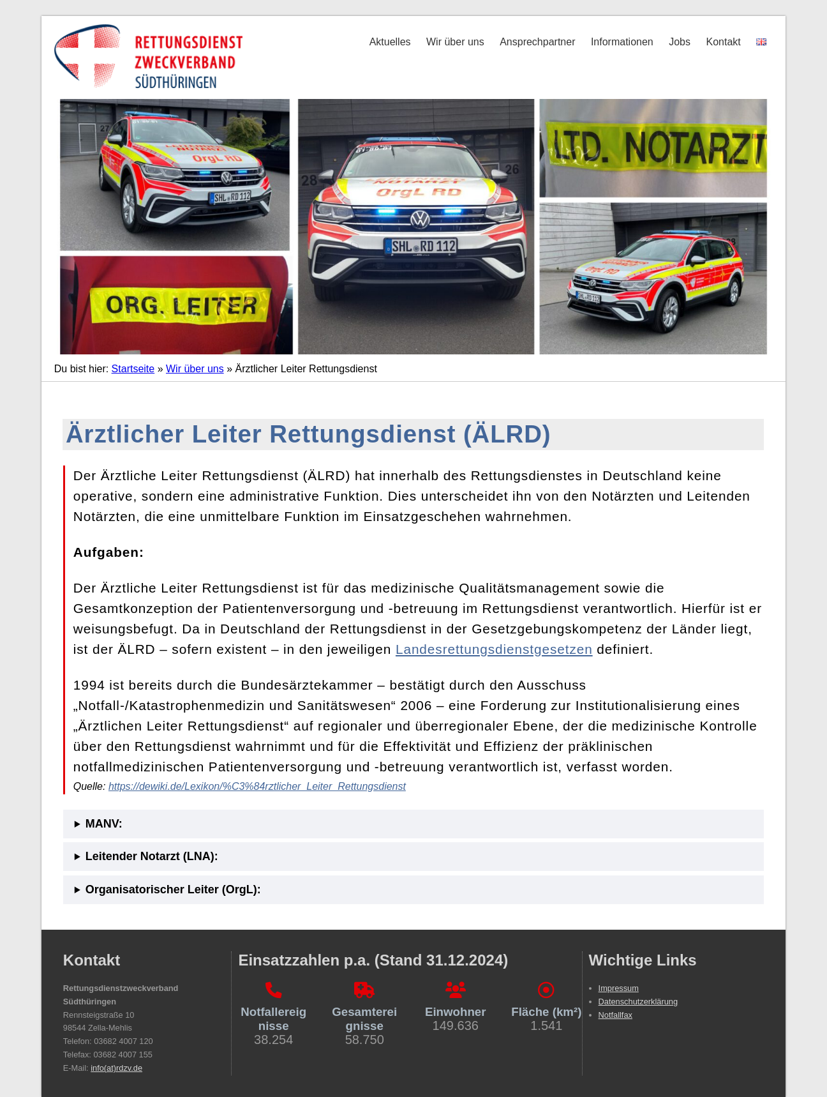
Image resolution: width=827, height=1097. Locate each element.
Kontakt (723, 41)
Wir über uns (455, 41)
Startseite (133, 368)
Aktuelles (390, 41)
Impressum (619, 988)
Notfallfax (615, 1015)
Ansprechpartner (537, 41)
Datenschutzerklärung (638, 1001)
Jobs (679, 41)
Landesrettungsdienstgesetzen (494, 649)
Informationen (622, 41)
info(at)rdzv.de (116, 1068)
